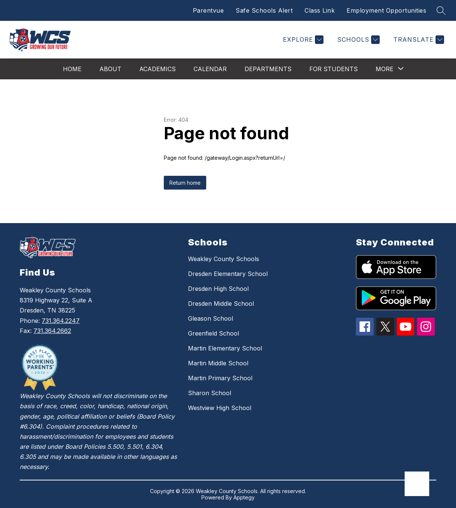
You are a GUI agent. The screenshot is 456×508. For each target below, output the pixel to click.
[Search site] (441, 10)
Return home (185, 183)
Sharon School (209, 393)
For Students (333, 69)
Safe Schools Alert (264, 10)
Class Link (319, 10)
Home (72, 69)
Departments (268, 69)
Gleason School (210, 318)
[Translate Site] (418, 39)
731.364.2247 (61, 320)
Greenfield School (213, 333)
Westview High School (219, 408)
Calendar (210, 69)
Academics (157, 69)
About (110, 69)
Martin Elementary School (225, 348)
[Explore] (302, 39)
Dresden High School (218, 288)
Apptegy (244, 497)
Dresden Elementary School (228, 273)
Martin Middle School (218, 363)
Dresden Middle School (221, 303)
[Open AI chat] (416, 483)
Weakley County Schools (223, 259)
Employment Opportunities (386, 10)
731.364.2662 (52, 330)
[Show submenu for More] (384, 68)
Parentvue (208, 10)
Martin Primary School (220, 378)
